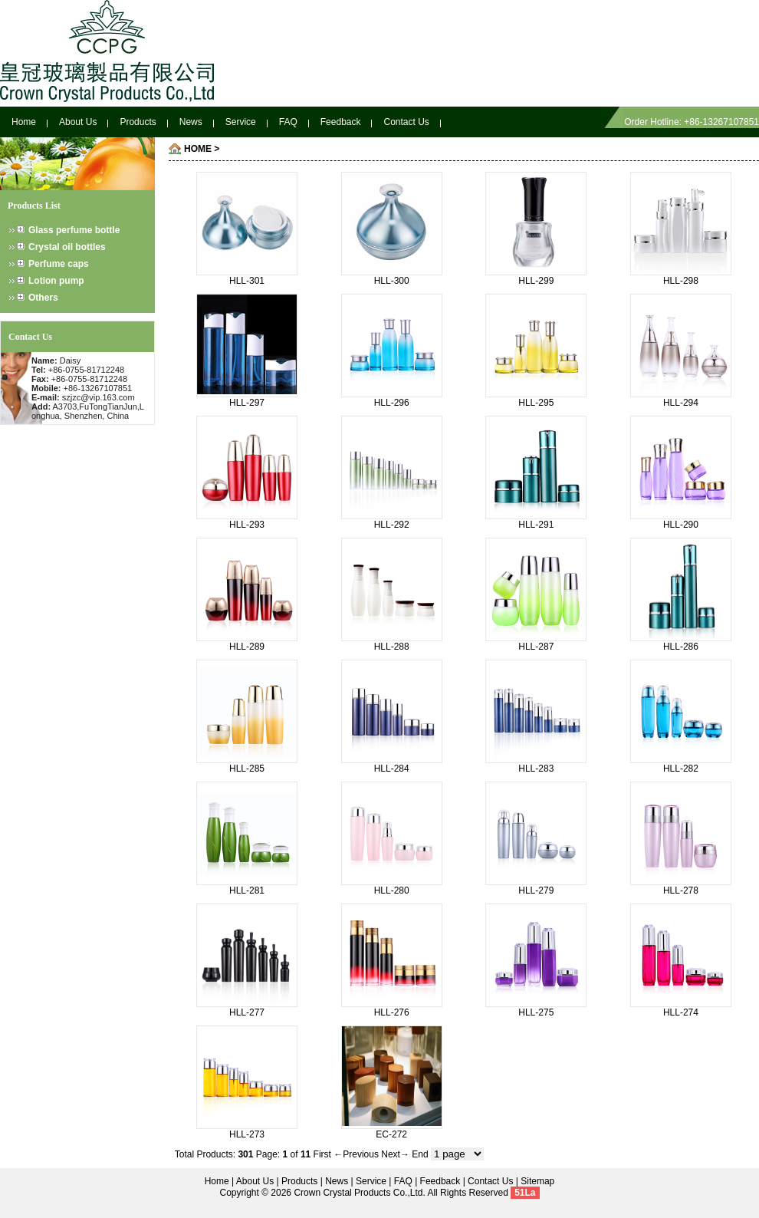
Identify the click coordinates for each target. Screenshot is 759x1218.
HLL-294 (680, 402)
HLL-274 (680, 1012)
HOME (198, 148)
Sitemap (537, 1181)
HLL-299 (536, 280)
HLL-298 (680, 280)
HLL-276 (391, 1012)
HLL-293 (246, 524)
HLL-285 (246, 768)
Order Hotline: (654, 122)
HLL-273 (246, 1134)
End (420, 1154)
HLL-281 (246, 890)
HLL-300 (391, 280)
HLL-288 (391, 646)
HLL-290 (680, 524)
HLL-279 (536, 890)
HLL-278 (680, 890)
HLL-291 (536, 524)
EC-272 (391, 1134)
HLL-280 (391, 890)
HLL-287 (536, 646)
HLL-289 (246, 646)
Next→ (395, 1154)
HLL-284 (391, 768)
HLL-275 (536, 1012)
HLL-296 (391, 402)
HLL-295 (536, 402)
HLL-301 (246, 280)
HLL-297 (246, 402)
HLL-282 (680, 768)
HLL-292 (391, 524)
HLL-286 (680, 646)
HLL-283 (536, 768)
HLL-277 (246, 1012)
